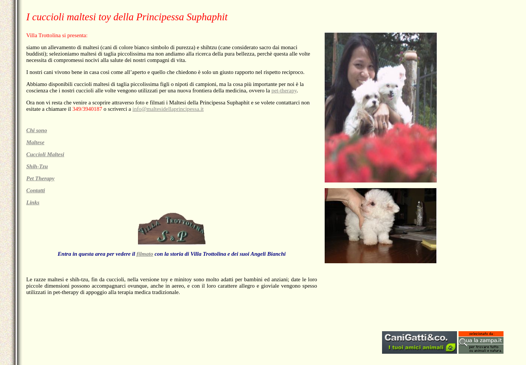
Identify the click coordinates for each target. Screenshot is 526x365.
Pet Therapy (40, 178)
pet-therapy (284, 90)
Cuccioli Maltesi (45, 154)
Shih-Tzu (37, 166)
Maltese (35, 142)
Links (32, 202)
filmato (144, 254)
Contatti (35, 190)
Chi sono (36, 130)
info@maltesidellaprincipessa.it (168, 109)
